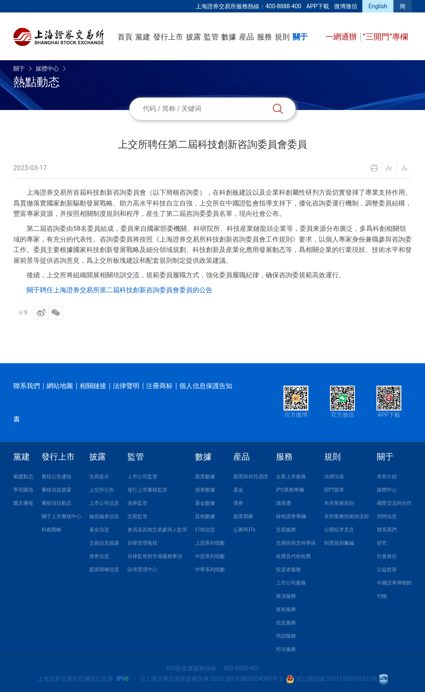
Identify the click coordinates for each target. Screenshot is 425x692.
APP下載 (317, 6)
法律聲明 (126, 386)
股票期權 (243, 516)
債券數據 (205, 490)
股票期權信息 (104, 569)
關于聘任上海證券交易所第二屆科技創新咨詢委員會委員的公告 (119, 290)
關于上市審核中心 (61, 516)
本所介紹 (387, 476)
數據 (228, 36)
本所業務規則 (339, 503)
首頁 (124, 36)
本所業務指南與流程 (346, 516)
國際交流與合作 (394, 503)
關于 (300, 36)
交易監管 (137, 516)
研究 (382, 543)
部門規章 (334, 490)
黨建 (142, 36)
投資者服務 (288, 569)
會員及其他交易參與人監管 (157, 530)
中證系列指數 (210, 556)
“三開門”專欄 (385, 37)
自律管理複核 (142, 543)
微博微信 (345, 6)
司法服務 (286, 649)
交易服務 (286, 530)
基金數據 (205, 503)
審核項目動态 (56, 503)
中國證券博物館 (394, 583)
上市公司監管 (142, 476)
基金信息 (99, 530)
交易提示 (99, 476)
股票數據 (205, 476)
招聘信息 (387, 516)
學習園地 (23, 490)
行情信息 (205, 530)
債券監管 (137, 503)
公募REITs (244, 530)
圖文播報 (23, 503)
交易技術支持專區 (296, 543)
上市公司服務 (291, 583)
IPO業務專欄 (290, 490)
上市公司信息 (104, 503)
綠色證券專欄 (291, 516)
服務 (264, 36)
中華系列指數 (210, 569)
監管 (211, 36)
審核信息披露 (56, 490)
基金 (238, 490)
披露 (193, 36)
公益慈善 (387, 569)
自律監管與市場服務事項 (154, 556)
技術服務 (286, 609)
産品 (246, 36)
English (378, 6)
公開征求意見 (339, 530)
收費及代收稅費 (293, 556)
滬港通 (283, 503)
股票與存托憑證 (250, 476)
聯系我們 (26, 386)
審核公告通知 (56, 476)
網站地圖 (59, 386)
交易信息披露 (104, 543)
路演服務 (286, 596)
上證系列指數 (210, 543)
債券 (238, 503)
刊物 (382, 596)
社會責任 (387, 556)
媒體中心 (47, 68)
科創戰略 (51, 530)
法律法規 (334, 476)
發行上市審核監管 (147, 490)
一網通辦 (342, 37)
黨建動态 (23, 476)
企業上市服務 (291, 476)
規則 (282, 36)
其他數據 (205, 516)
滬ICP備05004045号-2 (253, 678)
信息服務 (286, 623)
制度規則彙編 (339, 543)
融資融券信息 (104, 516)
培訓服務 (286, 636)
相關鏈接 (93, 386)
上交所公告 (101, 490)
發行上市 (168, 36)
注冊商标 (159, 386)
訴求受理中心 (142, 569)
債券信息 (99, 556)
